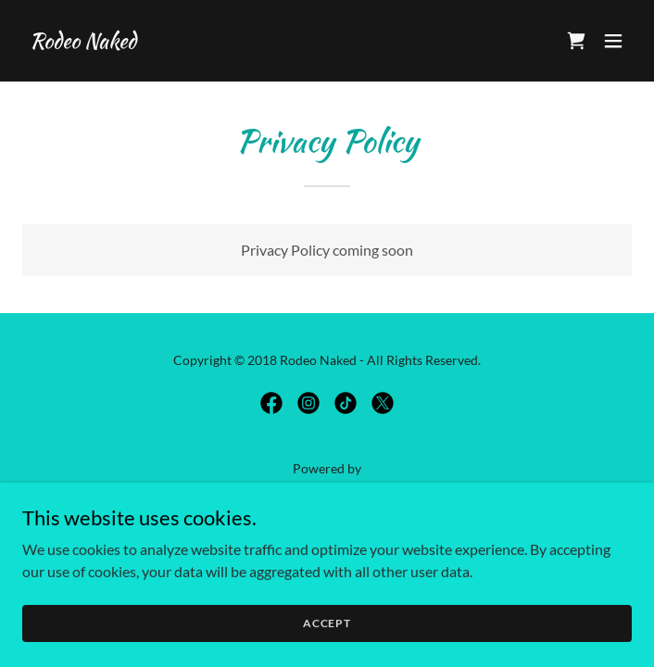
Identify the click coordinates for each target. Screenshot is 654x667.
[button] (613, 40)
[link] (83, 42)
